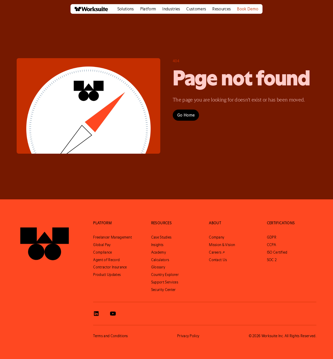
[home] (89, 9)
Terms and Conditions (110, 336)
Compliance (102, 252)
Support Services (164, 282)
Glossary (158, 267)
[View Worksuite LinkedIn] (96, 313)
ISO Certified (277, 252)
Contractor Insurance (110, 267)
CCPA (271, 244)
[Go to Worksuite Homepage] (44, 241)
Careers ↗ (217, 252)
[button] (125, 9)
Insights (157, 244)
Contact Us (218, 260)
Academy (158, 252)
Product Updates (107, 274)
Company (216, 237)
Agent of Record (106, 260)
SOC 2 (272, 260)
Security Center (163, 289)
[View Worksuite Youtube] (113, 313)
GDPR (271, 237)
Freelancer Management (112, 237)
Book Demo (247, 8)
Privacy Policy (188, 336)
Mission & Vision (222, 244)
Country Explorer (165, 274)
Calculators (160, 260)
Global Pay (102, 244)
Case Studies (161, 237)
